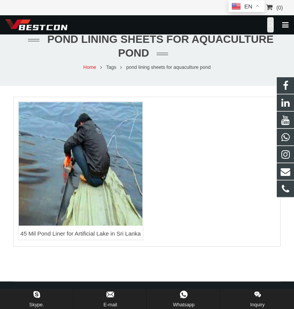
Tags (111, 67)
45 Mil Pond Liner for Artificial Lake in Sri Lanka (80, 233)
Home (89, 67)
